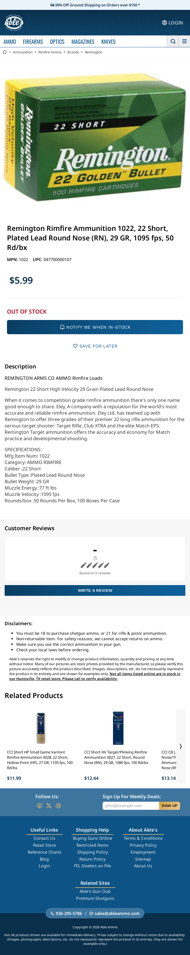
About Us (143, 865)
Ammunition (23, 52)
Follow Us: (47, 796)
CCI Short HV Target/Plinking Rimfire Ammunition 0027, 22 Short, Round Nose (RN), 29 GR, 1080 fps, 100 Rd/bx (116, 757)
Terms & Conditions (143, 838)
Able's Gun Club (95, 891)
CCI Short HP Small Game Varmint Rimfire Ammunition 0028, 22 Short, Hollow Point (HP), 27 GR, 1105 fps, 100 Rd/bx (40, 759)
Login (44, 865)
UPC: (38, 259)
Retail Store (44, 845)
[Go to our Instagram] (58, 805)
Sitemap (143, 859)
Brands (73, 52)
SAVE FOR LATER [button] (95, 346)
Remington (93, 52)
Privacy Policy (143, 845)
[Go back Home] (4, 52)
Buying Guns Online (92, 838)
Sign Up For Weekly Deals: (132, 796)
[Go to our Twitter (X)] (49, 805)
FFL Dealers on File (92, 865)
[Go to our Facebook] (39, 805)
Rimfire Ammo (50, 52)
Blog (44, 859)
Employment (143, 852)
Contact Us (44, 838)
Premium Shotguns (95, 898)
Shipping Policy (92, 852)
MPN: (13, 259)
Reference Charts (44, 852)
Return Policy (92, 859)
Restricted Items (92, 845)
